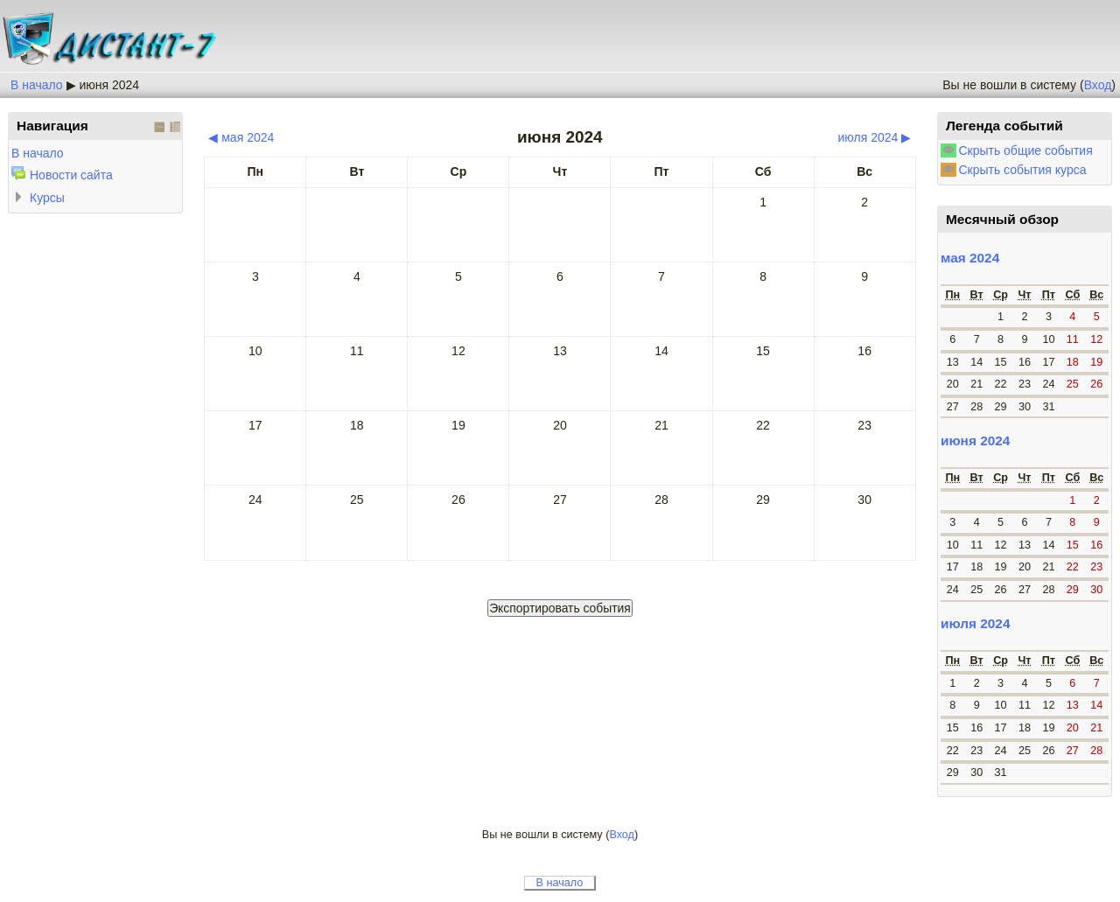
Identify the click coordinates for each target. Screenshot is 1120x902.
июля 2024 (976, 623)
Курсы (47, 198)
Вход (1098, 85)
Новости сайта (71, 175)
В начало (36, 85)
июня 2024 (109, 85)
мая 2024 (970, 257)
